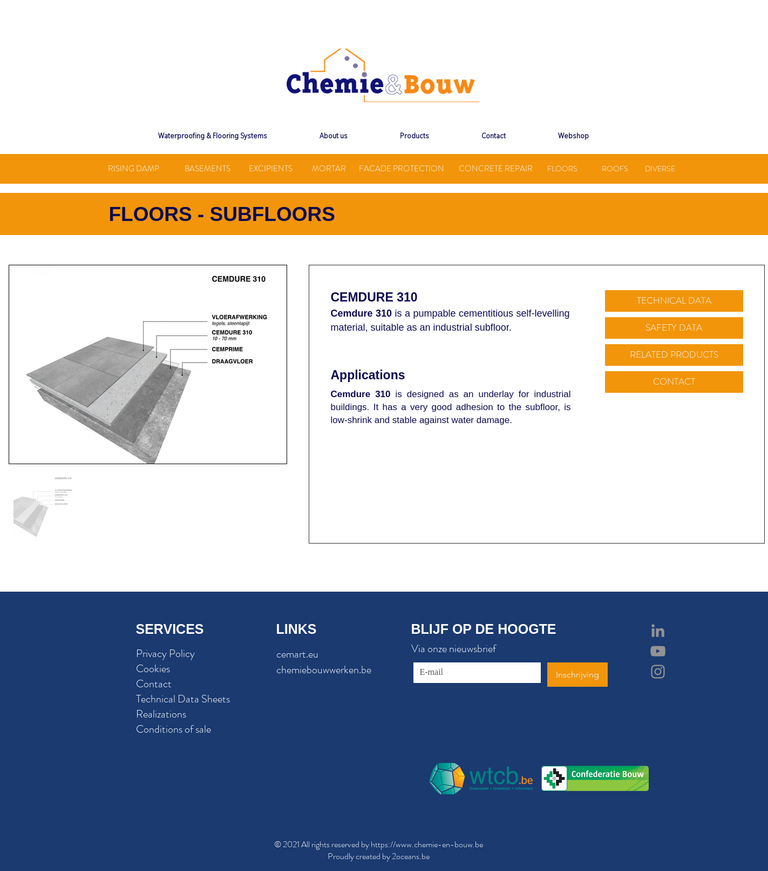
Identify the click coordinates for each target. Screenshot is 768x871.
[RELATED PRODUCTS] (674, 355)
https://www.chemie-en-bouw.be (427, 844)
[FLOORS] (562, 169)
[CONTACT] (674, 382)
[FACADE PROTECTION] (401, 169)
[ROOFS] (615, 169)
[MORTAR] (329, 169)
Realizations (161, 714)
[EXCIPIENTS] (270, 169)
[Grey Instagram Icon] (658, 671)
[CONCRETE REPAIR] (496, 169)
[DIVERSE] (660, 169)
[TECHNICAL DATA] (674, 301)
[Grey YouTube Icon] (658, 651)
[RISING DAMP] (134, 169)
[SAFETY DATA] (674, 328)
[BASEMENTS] (208, 169)
